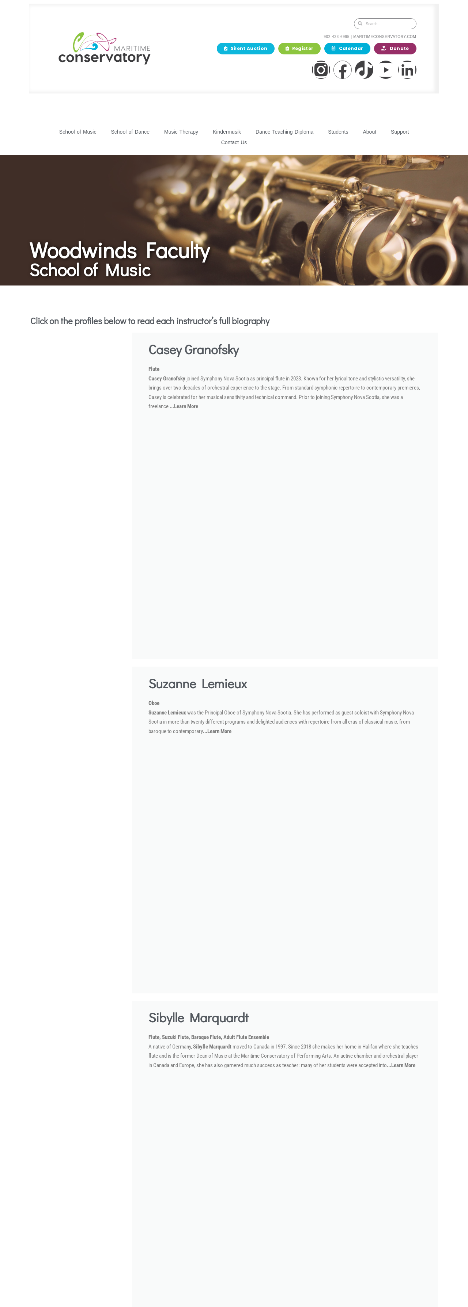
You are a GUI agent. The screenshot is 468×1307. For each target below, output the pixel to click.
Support (400, 132)
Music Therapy (181, 132)
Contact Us (234, 142)
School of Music (78, 132)
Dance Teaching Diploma (284, 132)
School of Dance (130, 132)
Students (338, 132)
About (369, 132)
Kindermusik (227, 132)
